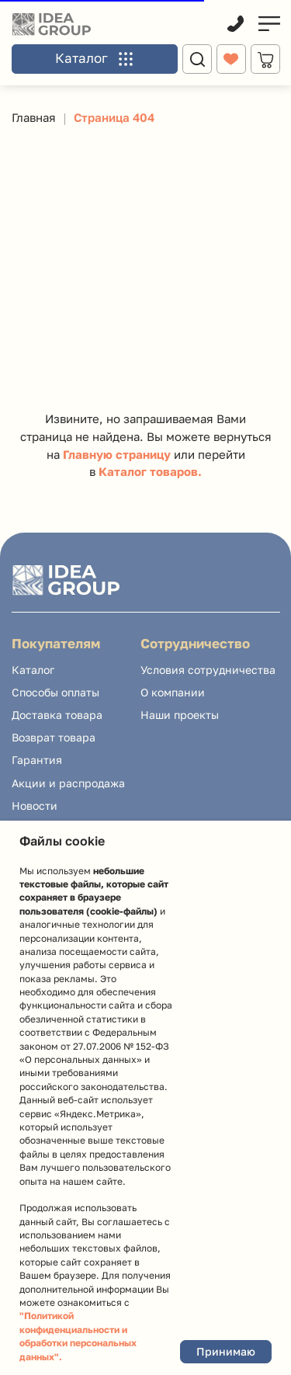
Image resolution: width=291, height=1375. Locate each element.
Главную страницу (117, 454)
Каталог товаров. (150, 471)
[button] (95, 61)
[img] (268, 23)
